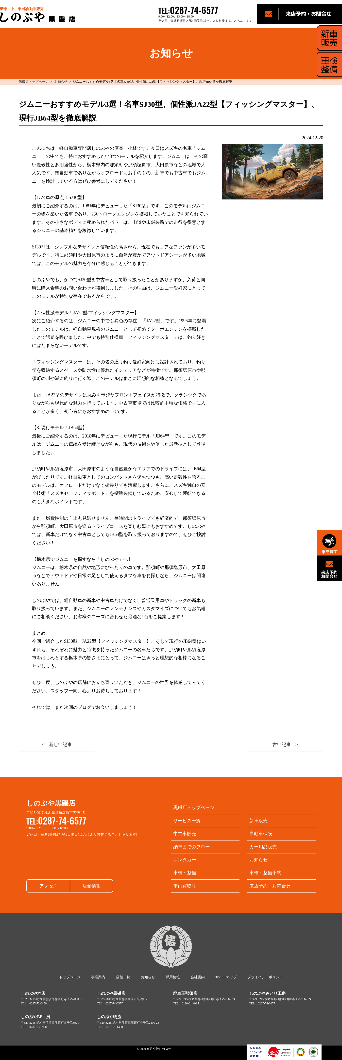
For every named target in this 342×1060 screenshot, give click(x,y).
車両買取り (184, 885)
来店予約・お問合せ (269, 885)
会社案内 (198, 977)
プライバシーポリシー (265, 977)
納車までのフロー (191, 846)
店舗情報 (91, 885)
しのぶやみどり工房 (267, 993)
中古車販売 (184, 833)
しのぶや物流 (109, 1017)
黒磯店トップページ (33, 81)
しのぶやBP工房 (35, 1017)
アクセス (48, 885)
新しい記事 (60, 744)
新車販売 (258, 820)
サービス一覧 (187, 820)
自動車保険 (260, 833)
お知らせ (60, 81)
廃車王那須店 (185, 993)
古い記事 (281, 744)
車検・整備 (184, 872)
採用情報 (173, 977)
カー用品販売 (263, 846)
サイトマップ (226, 977)
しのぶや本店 (33, 993)
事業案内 (98, 977)
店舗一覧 (123, 977)
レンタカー (184, 859)
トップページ (69, 977)
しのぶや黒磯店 (111, 993)
